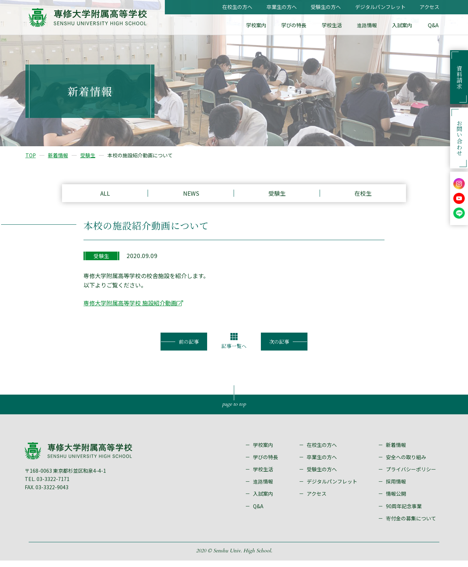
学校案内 (261, 25)
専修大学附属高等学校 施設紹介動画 (130, 307)
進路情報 (369, 25)
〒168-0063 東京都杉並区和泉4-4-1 (67, 476)
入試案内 (403, 25)
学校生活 (335, 25)
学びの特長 (297, 25)
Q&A (433, 25)
